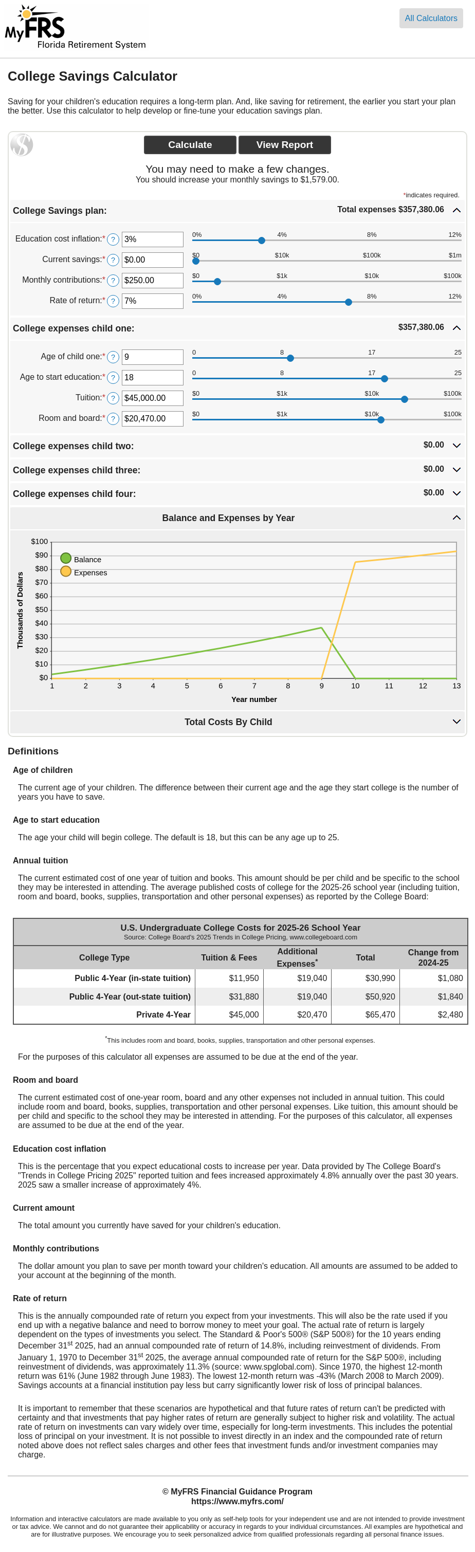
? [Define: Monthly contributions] (113, 280)
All (431, 18)
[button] (237, 211)
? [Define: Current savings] (113, 260)
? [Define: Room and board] (113, 419)
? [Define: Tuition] (113, 398)
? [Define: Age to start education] (113, 378)
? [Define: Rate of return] (113, 301)
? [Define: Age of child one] (113, 357)
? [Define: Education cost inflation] (113, 239)
